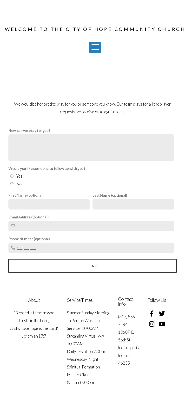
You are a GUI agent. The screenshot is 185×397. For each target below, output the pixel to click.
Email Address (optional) (28, 217)
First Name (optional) (25, 195)
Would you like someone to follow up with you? (46, 168)
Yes (19, 176)
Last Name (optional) (109, 195)
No (19, 183)
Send (92, 265)
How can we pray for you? (29, 130)
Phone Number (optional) (29, 239)
